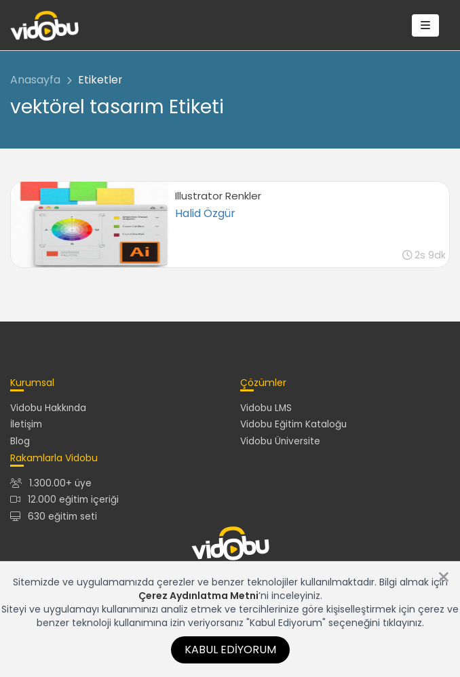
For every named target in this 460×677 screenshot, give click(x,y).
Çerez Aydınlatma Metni (198, 595)
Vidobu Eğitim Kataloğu (293, 424)
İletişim (26, 424)
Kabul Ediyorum (230, 649)
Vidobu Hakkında (48, 408)
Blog (20, 441)
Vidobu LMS (266, 408)
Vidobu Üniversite (280, 441)
